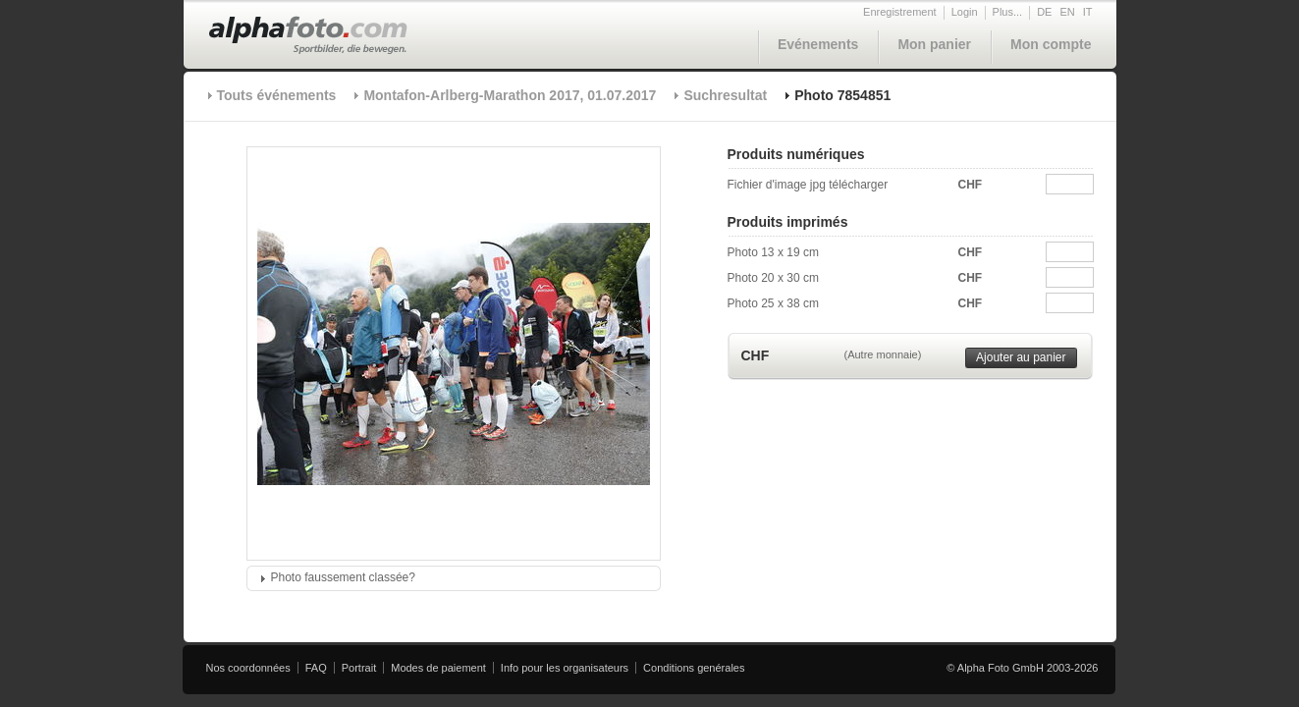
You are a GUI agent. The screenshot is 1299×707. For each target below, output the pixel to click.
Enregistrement (900, 12)
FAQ (316, 668)
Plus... (1008, 12)
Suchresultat (725, 95)
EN (1066, 12)
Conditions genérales (693, 668)
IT (1088, 12)
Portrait (359, 668)
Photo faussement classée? (343, 577)
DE (1044, 12)
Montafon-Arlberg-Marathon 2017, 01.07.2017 (509, 95)
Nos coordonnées (248, 668)
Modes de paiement (438, 668)
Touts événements (277, 95)
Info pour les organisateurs (564, 668)
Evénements (818, 44)
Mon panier (934, 44)
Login (964, 12)
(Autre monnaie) (883, 354)
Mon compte (1050, 44)
